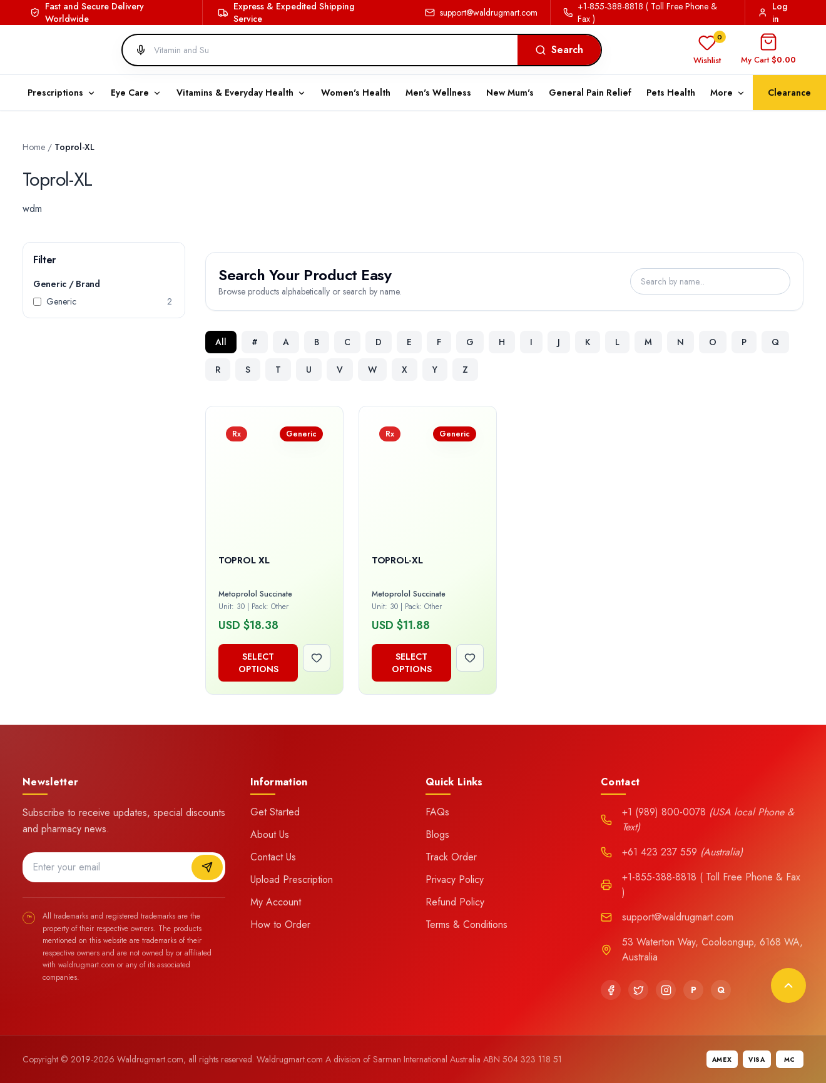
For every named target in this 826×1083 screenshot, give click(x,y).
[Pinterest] (693, 990)
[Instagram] (666, 990)
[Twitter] (638, 990)
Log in (772, 12)
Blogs (437, 834)
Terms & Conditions (466, 924)
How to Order (280, 924)
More (727, 92)
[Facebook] (611, 990)
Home (34, 147)
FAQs (437, 812)
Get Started (275, 812)
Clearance (789, 92)
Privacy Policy (455, 879)
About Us (269, 834)
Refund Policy (455, 902)
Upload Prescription (291, 879)
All (221, 342)
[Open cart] (768, 50)
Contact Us (273, 857)
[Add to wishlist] (316, 658)
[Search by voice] (136, 50)
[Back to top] (788, 985)
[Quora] (721, 990)
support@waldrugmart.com (481, 12)
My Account (275, 902)
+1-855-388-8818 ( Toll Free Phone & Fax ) (640, 12)
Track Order (451, 857)
